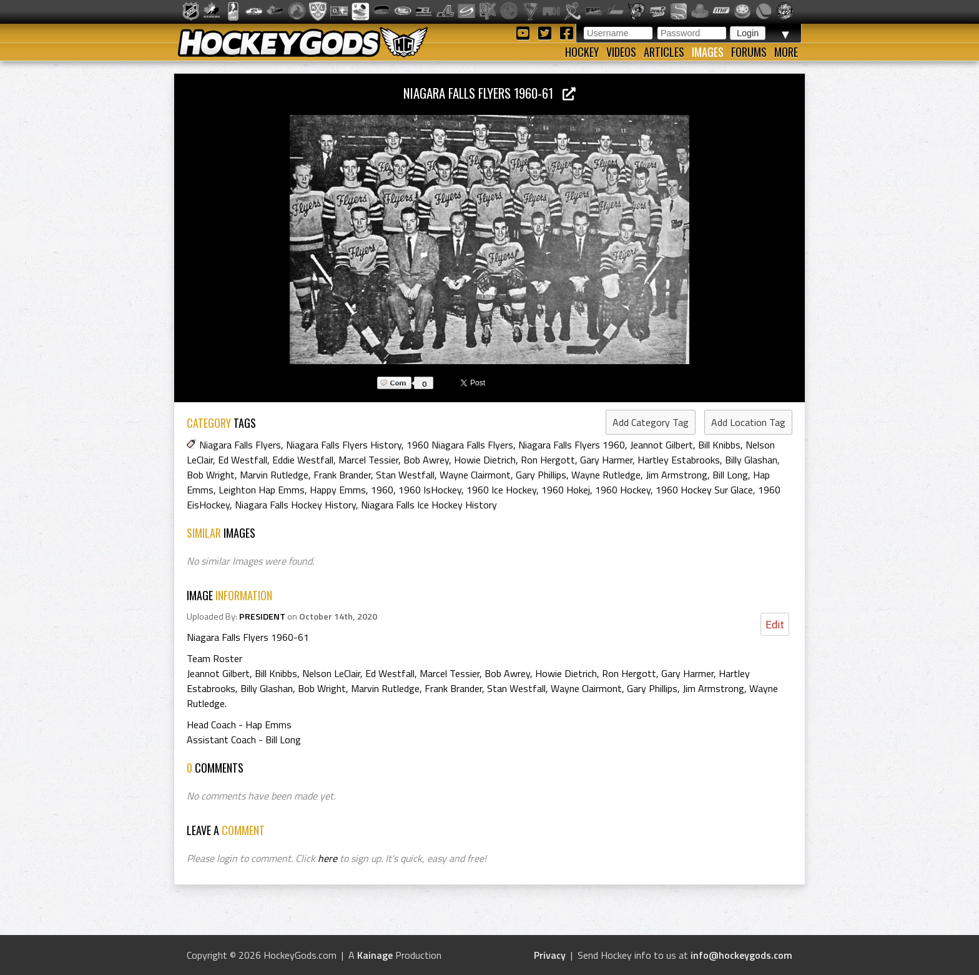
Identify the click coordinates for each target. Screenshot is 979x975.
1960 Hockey (623, 489)
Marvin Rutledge (274, 474)
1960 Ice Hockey (501, 489)
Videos (621, 52)
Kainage (375, 955)
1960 (382, 489)
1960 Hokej (565, 489)
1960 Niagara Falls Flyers (459, 444)
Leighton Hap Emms (262, 489)
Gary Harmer (606, 459)
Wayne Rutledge (606, 474)
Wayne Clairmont (475, 474)
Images (708, 52)
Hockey (582, 52)
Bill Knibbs (719, 444)
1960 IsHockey (429, 489)
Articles (664, 52)
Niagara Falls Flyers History (343, 444)
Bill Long (730, 474)
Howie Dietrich (485, 459)
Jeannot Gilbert (661, 444)
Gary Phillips (541, 474)
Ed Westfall (242, 459)
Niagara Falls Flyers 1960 (571, 444)
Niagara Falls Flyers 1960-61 (489, 92)
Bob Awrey (426, 459)
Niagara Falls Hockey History (295, 504)
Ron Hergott (548, 459)
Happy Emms (338, 489)
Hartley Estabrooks (678, 459)
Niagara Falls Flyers (240, 444)
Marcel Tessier (368, 459)
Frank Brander (342, 474)
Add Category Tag (650, 422)
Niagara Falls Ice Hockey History (429, 504)
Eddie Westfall (302, 459)
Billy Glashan (751, 459)
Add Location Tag (748, 422)
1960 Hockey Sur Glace (704, 489)
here (327, 858)
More (786, 52)
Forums (749, 52)
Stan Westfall (405, 474)
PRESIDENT (262, 616)
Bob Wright (211, 474)
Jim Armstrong (676, 474)
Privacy (550, 955)
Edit (774, 624)
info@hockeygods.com (741, 955)
